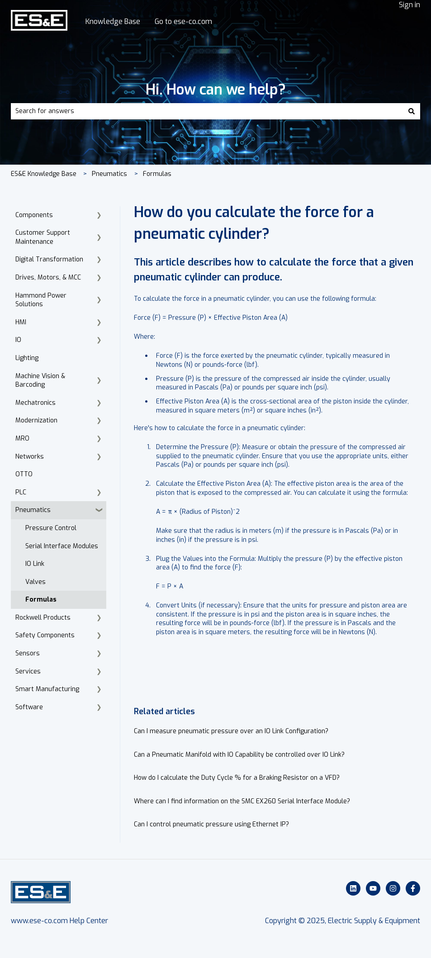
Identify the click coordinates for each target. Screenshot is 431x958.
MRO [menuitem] (22, 438)
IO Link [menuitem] (34, 564)
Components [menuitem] (34, 215)
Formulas (157, 174)
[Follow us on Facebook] (413, 888)
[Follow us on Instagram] (393, 888)
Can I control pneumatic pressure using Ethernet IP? (211, 824)
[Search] (411, 111)
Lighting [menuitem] (26, 358)
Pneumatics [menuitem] (33, 510)
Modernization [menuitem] (36, 420)
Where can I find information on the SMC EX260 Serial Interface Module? (242, 801)
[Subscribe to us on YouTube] (373, 888)
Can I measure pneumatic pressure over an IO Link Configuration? (231, 731)
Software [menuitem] (29, 707)
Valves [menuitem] (35, 582)
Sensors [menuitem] (27, 653)
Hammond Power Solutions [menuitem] (40, 300)
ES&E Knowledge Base (43, 174)
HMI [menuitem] (20, 322)
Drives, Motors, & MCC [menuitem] (48, 277)
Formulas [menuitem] (41, 599)
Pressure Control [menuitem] (50, 528)
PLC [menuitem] (20, 492)
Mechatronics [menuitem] (35, 402)
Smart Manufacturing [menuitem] (47, 689)
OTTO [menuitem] (24, 474)
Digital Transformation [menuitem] (49, 259)
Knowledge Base (112, 21)
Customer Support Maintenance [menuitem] (42, 237)
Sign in (409, 4)
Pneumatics (109, 174)
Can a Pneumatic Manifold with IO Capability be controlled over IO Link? (239, 754)
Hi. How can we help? (216, 89)
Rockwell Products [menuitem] (43, 617)
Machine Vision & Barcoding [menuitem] (40, 380)
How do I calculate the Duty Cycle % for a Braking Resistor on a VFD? (237, 777)
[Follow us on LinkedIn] (353, 888)
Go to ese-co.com (183, 21)
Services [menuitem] (28, 671)
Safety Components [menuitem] (45, 635)
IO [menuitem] (18, 340)
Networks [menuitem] (29, 456)
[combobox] (207, 111)
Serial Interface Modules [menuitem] (61, 546)
